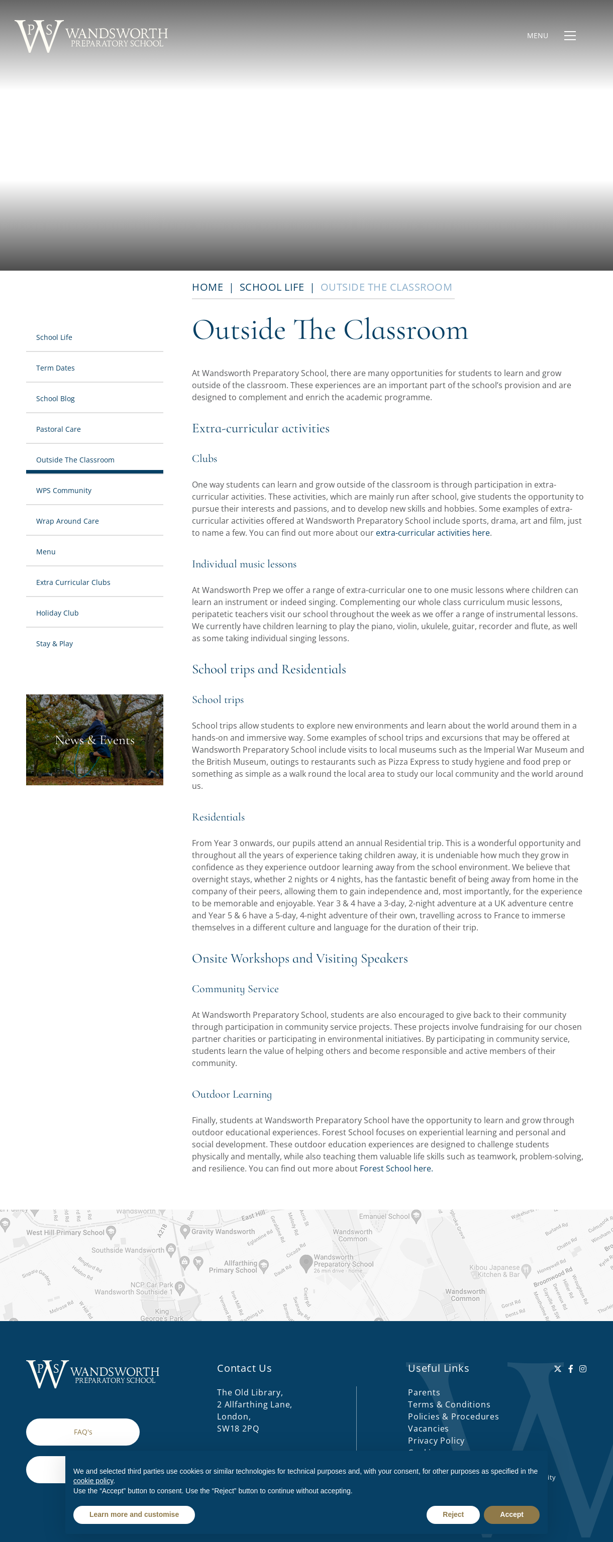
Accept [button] (512, 1514)
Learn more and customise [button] (134, 1514)
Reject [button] (453, 1514)
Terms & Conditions (449, 1404)
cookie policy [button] (93, 1481)
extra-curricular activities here (433, 532)
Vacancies (428, 1428)
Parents (424, 1392)
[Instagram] (583, 1368)
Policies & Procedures (453, 1416)
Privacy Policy (436, 1440)
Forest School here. (396, 1168)
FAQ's (83, 1432)
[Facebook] (571, 1368)
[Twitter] (558, 1368)
